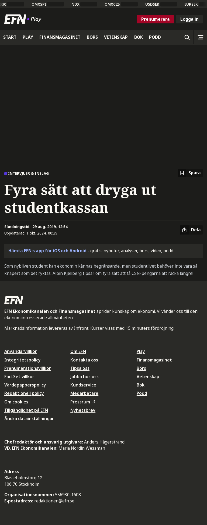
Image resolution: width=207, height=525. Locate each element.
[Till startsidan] (24, 19)
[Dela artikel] (191, 230)
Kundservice (83, 385)
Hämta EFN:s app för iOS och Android (47, 251)
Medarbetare (84, 393)
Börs (141, 368)
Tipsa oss (79, 368)
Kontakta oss (84, 360)
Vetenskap (148, 376)
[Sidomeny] (200, 37)
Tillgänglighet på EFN (26, 410)
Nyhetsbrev (82, 410)
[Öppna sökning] (187, 37)
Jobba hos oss (84, 376)
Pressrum (82, 402)
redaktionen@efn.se (54, 501)
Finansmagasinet (154, 360)
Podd (142, 393)
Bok (140, 385)
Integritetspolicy (22, 360)
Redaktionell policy (24, 393)
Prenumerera (155, 19)
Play (141, 351)
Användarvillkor (20, 351)
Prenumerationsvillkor (27, 368)
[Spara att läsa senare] (190, 173)
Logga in (189, 19)
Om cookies (16, 402)
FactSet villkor (19, 376)
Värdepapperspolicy (25, 385)
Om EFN (78, 351)
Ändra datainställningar (29, 418)
